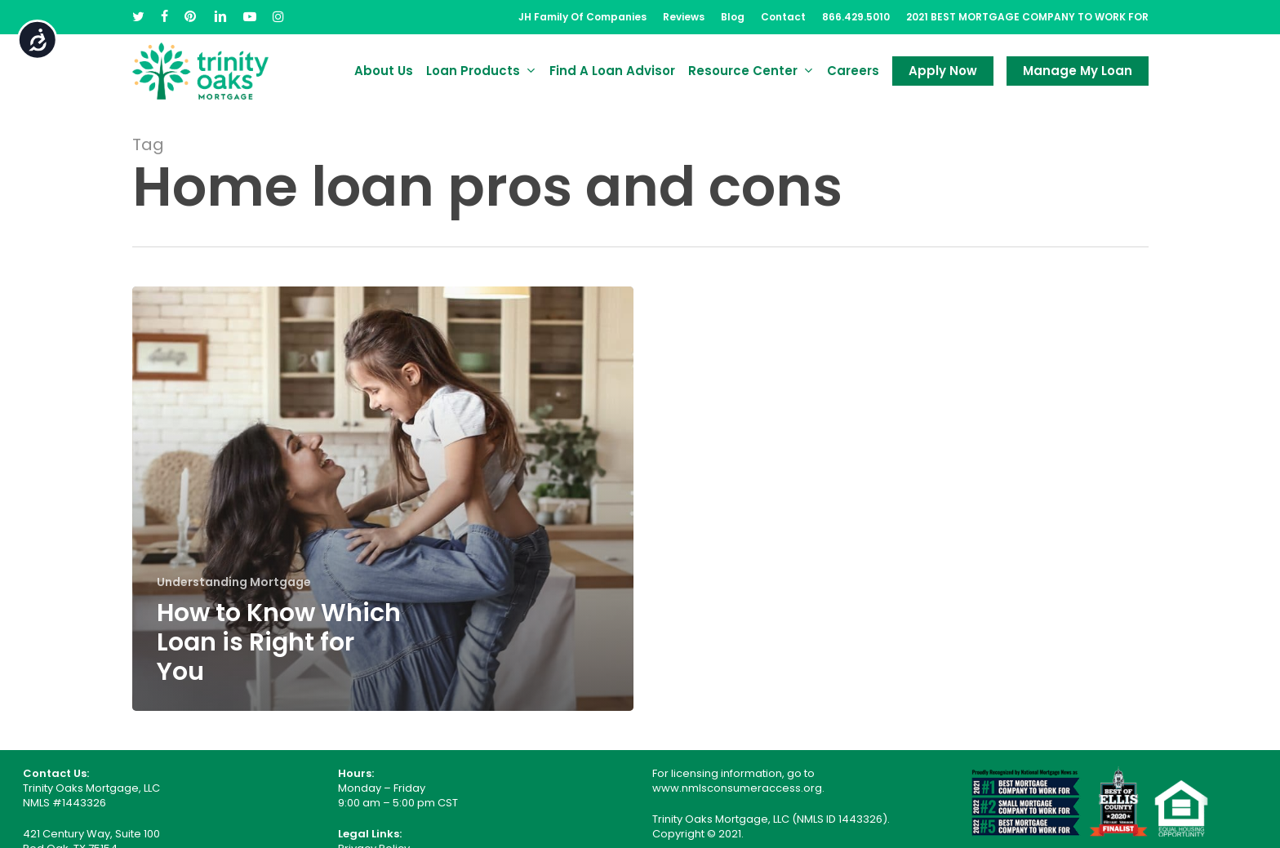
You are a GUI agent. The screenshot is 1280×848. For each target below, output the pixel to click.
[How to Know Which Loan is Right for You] (383, 498)
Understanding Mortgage (234, 582)
